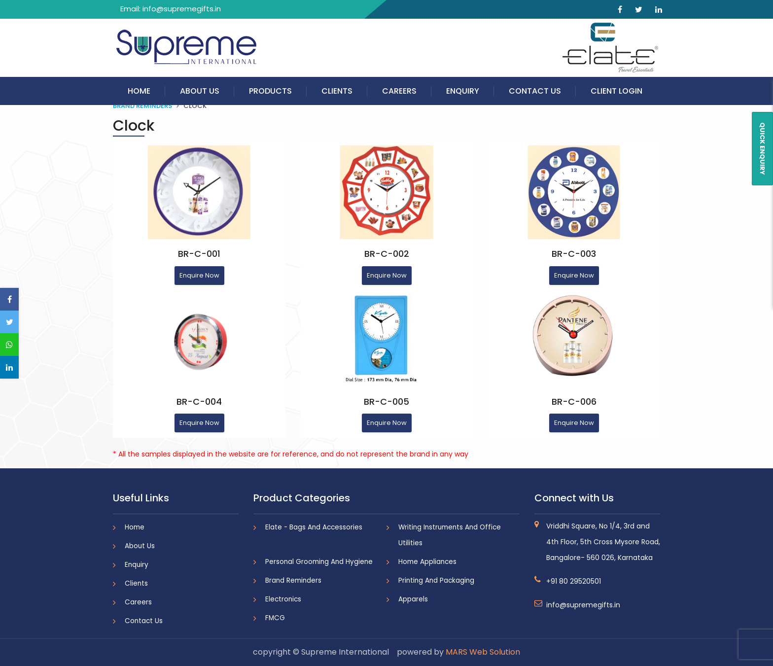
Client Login (616, 91)
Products (270, 91)
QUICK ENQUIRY (762, 148)
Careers (399, 91)
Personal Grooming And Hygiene (319, 561)
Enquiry (462, 91)
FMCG (275, 618)
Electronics (283, 599)
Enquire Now (199, 275)
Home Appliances (427, 561)
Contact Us (535, 91)
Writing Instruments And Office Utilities (449, 535)
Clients (336, 91)
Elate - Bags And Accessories (313, 527)
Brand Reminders (142, 105)
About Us (199, 91)
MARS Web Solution (483, 652)
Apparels (413, 599)
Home (139, 91)
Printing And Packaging (436, 580)
